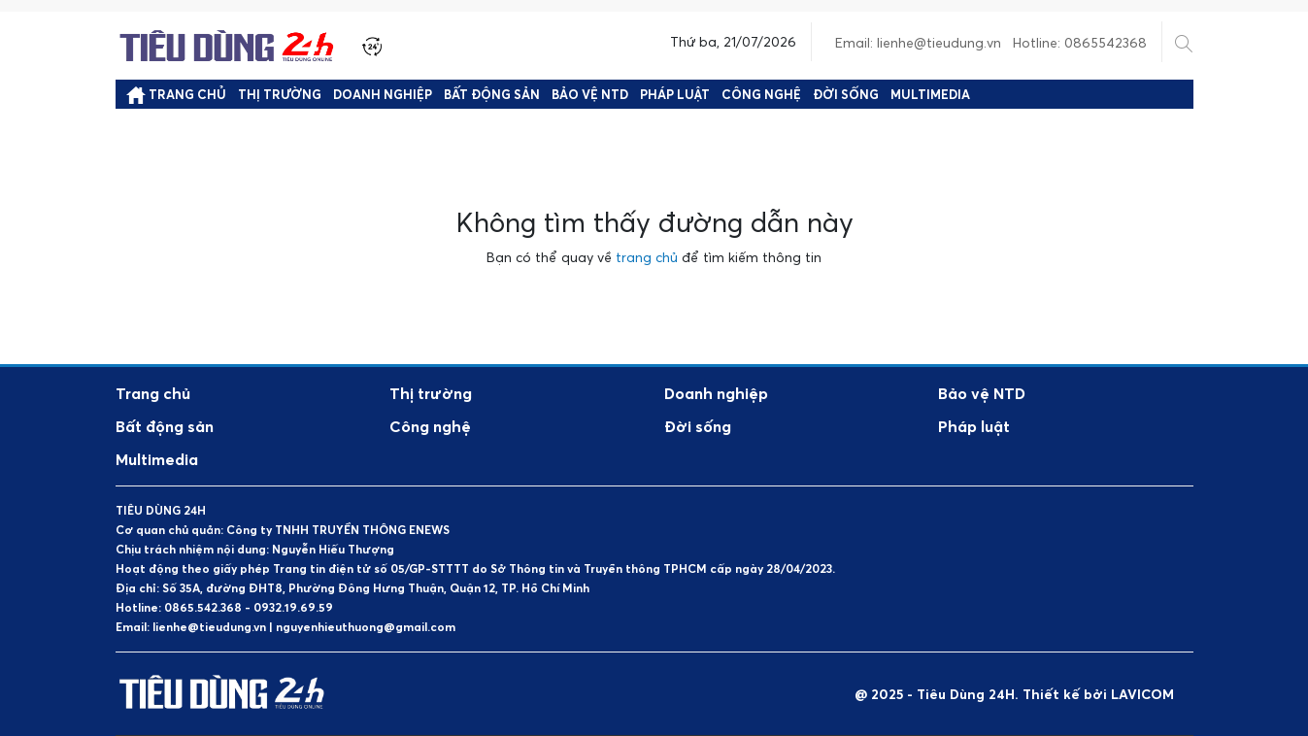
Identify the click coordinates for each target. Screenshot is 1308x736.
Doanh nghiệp (382, 94)
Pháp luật (675, 94)
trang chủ (647, 257)
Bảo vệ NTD (590, 94)
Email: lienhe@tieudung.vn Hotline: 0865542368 (991, 42)
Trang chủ (176, 95)
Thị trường (279, 94)
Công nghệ (761, 94)
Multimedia (930, 94)
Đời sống (846, 94)
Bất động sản (492, 94)
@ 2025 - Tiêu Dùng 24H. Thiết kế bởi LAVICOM (1014, 694)
